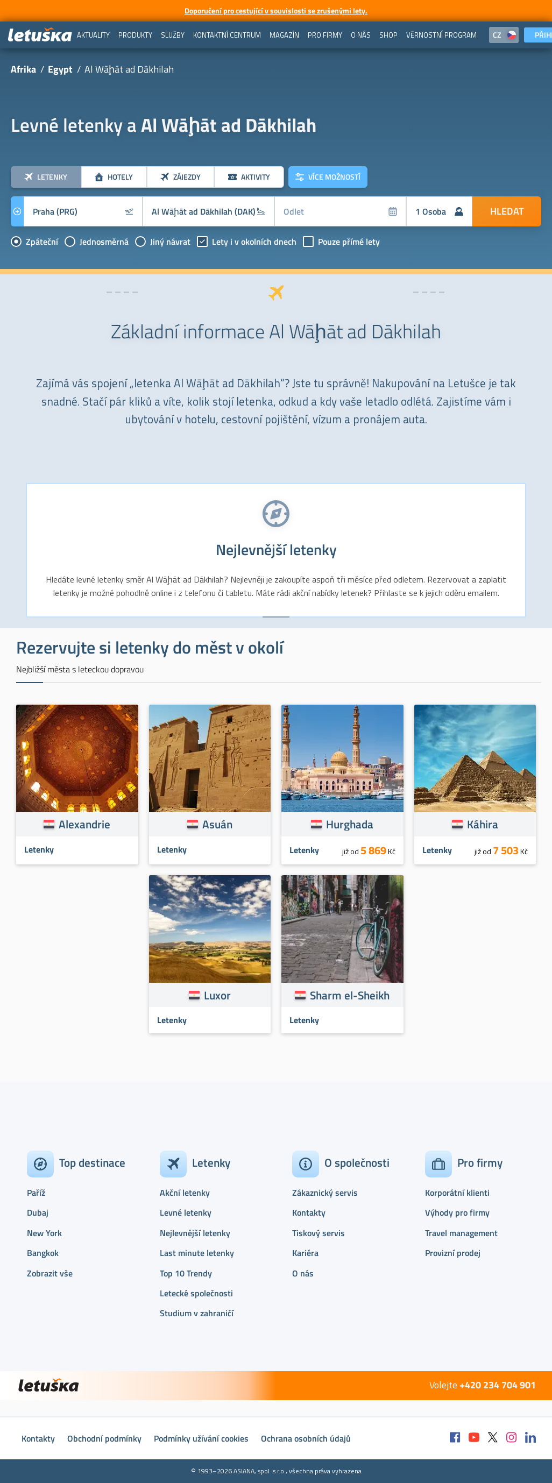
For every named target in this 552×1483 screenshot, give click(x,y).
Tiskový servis (318, 1232)
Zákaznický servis (325, 1192)
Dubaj (37, 1212)
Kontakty (308, 1212)
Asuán (217, 824)
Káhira (482, 824)
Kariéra (305, 1252)
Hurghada (349, 824)
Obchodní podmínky (104, 1438)
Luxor (217, 995)
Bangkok (43, 1252)
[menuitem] (93, 35)
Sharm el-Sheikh (350, 995)
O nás (303, 1273)
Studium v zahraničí (196, 1313)
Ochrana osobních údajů (306, 1438)
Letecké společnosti (196, 1293)
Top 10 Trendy (186, 1273)
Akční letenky (185, 1192)
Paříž (36, 1192)
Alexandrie (84, 824)
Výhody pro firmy (457, 1212)
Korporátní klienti (457, 1192)
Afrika (23, 69)
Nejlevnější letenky (195, 1232)
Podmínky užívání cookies (201, 1438)
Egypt (60, 69)
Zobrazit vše (50, 1273)
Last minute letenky (197, 1252)
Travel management (461, 1232)
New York (44, 1232)
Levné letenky (185, 1212)
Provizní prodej (452, 1252)
